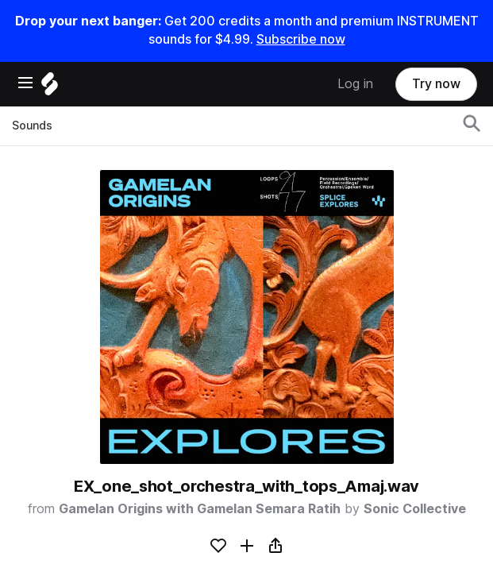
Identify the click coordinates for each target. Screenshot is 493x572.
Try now (436, 83)
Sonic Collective (415, 508)
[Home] (49, 88)
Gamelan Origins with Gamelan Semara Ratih (200, 508)
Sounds (32, 125)
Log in (355, 83)
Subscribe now (300, 39)
